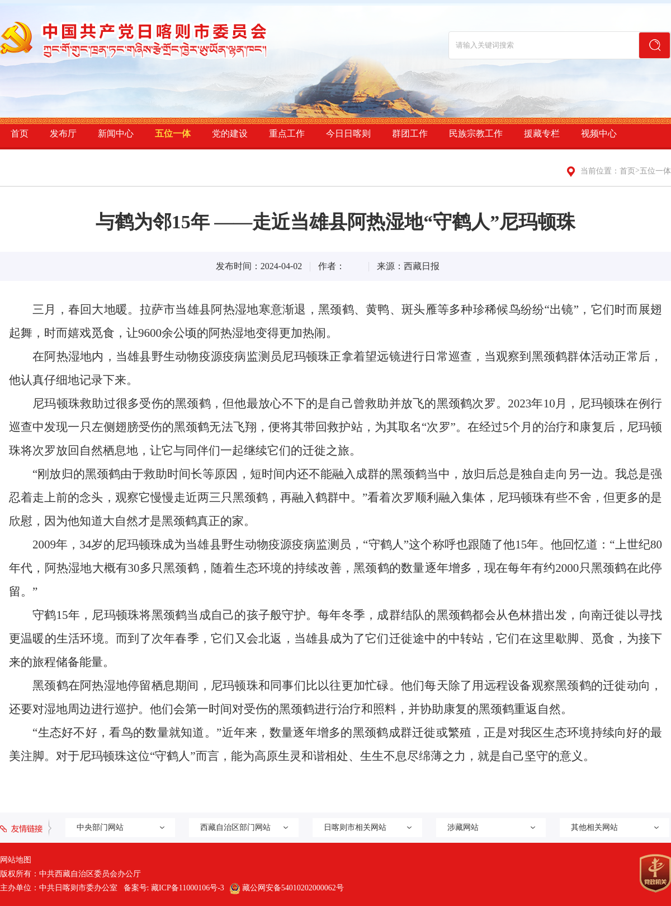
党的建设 (230, 133)
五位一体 (173, 133)
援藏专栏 (542, 133)
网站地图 (15, 860)
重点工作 (287, 133)
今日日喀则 (348, 133)
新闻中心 (116, 133)
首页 (20, 133)
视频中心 (599, 133)
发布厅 (63, 133)
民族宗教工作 (476, 133)
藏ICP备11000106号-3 (187, 888)
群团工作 (410, 133)
